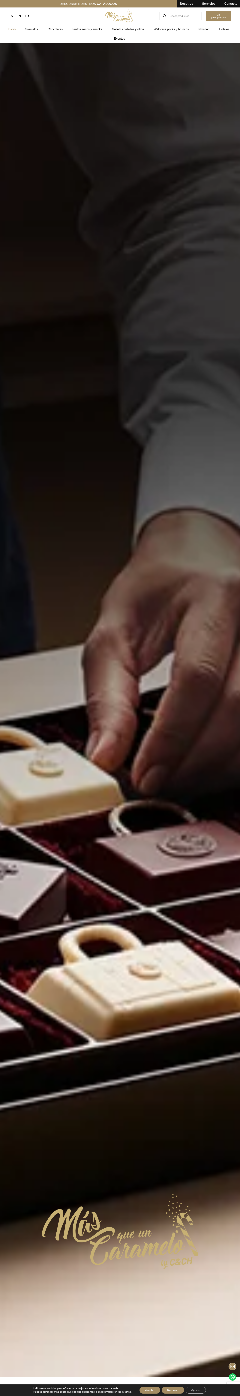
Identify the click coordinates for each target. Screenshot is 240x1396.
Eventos (120, 39)
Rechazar (172, 1390)
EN (18, 16)
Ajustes (195, 1390)
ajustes (126, 1392)
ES (11, 16)
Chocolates (56, 29)
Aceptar (149, 1390)
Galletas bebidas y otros (129, 29)
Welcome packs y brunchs (172, 29)
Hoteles (225, 29)
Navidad (205, 29)
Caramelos (31, 29)
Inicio (12, 29)
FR (27, 16)
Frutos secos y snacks (88, 29)
